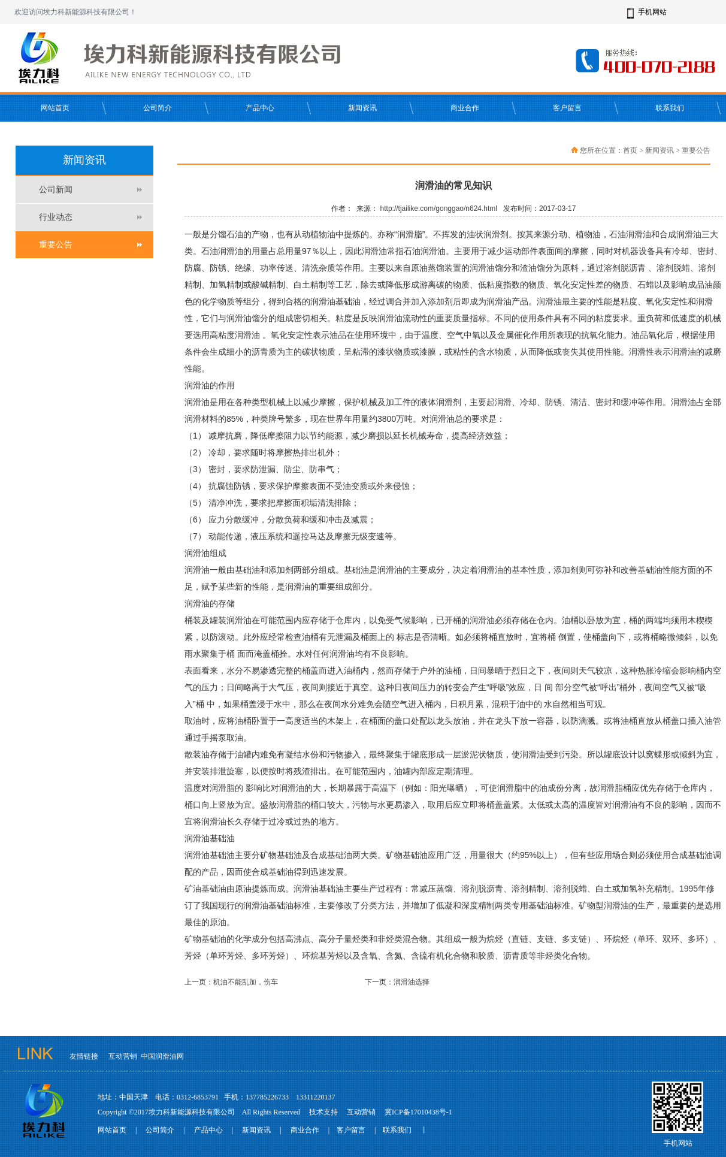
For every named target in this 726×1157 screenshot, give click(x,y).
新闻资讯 (362, 108)
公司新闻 (55, 189)
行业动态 (55, 217)
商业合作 (464, 108)
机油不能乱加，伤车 (245, 982)
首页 (630, 150)
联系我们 (669, 108)
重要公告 (55, 244)
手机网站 (652, 12)
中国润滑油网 (162, 1056)
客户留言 (567, 108)
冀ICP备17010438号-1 (418, 1112)
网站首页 (55, 108)
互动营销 (122, 1056)
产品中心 (260, 108)
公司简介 (157, 108)
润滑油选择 (411, 982)
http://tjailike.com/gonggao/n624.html (438, 208)
